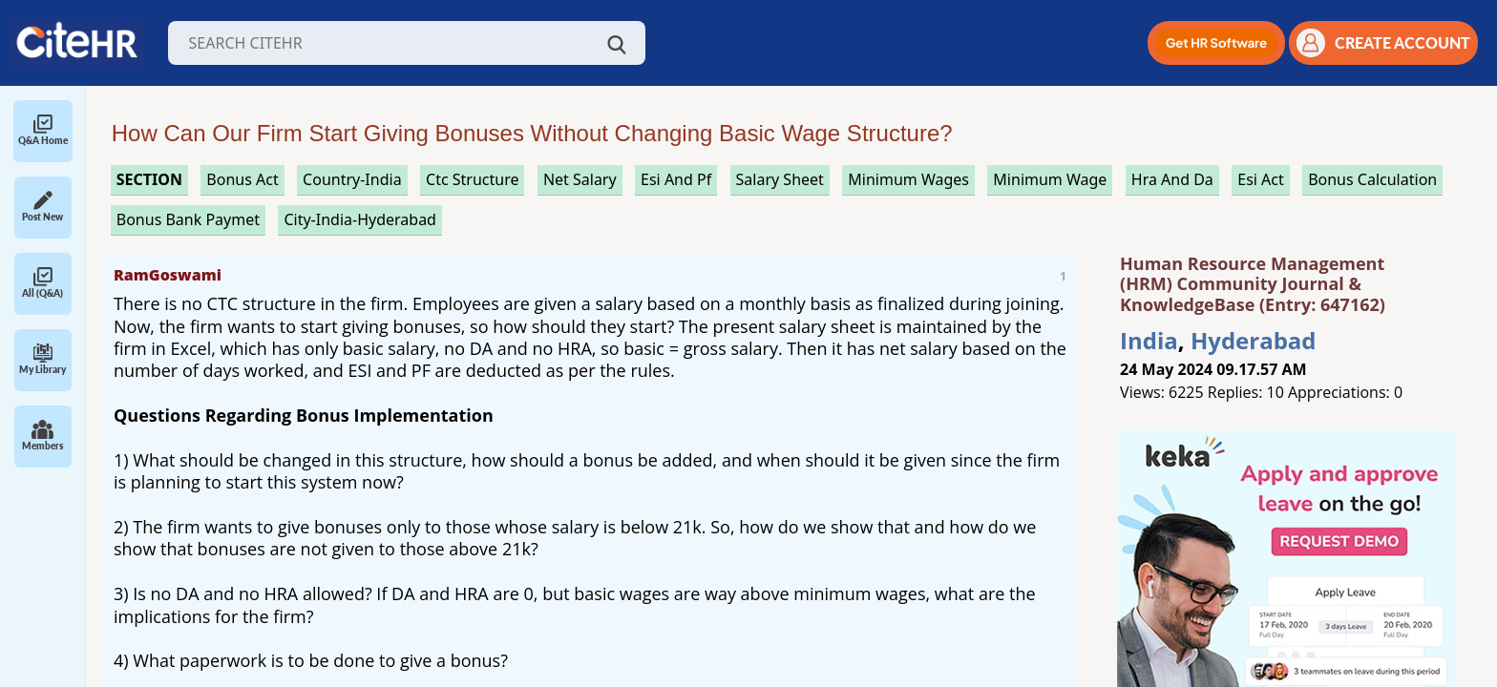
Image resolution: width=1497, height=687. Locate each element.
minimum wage (1050, 179)
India (1149, 340)
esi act (1260, 179)
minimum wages (908, 179)
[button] (1216, 43)
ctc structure (472, 179)
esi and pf (676, 179)
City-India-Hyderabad (360, 219)
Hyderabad (1254, 340)
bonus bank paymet (188, 219)
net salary (580, 179)
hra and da (1172, 179)
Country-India (352, 179)
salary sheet (780, 179)
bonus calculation (1372, 179)
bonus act (242, 179)
